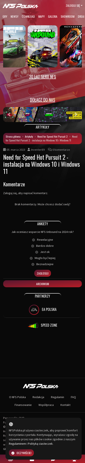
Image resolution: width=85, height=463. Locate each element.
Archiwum (42, 284)
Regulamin (57, 397)
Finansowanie (23, 405)
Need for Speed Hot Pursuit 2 (52, 136)
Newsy (14, 16)
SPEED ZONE (42, 325)
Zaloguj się (73, 5)
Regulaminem (17, 444)
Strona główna (13, 136)
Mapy (41, 16)
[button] (9, 114)
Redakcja (38, 397)
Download (28, 16)
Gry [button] (5, 16)
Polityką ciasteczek (40, 444)
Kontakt (65, 405)
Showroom (67, 16)
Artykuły (29, 136)
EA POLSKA (42, 310)
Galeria (52, 16)
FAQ (73, 397)
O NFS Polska (17, 397)
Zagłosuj (42, 273)
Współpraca (46, 405)
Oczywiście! (21, 453)
